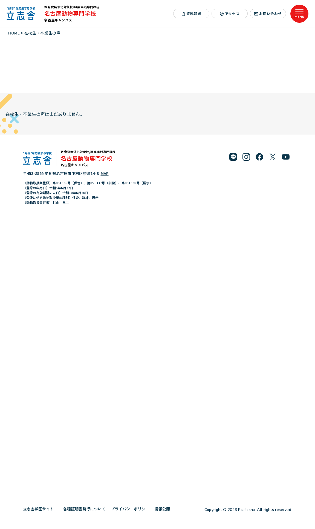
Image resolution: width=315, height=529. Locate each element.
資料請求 (191, 13)
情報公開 (164, 508)
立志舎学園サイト (40, 508)
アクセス (229, 13)
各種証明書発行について (84, 508)
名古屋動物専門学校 (70, 13)
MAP (105, 173)
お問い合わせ (268, 13)
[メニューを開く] (299, 14)
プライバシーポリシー (130, 508)
